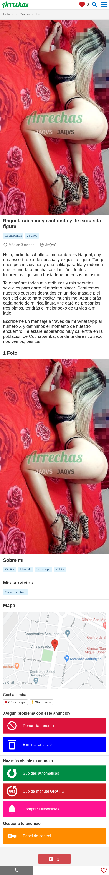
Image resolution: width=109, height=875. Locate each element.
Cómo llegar (15, 702)
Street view (41, 702)
